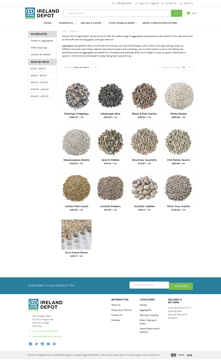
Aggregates (67, 28)
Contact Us (116, 318)
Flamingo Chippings (76, 119)
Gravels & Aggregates (42, 45)
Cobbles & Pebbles (41, 59)
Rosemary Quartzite (144, 165)
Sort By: (68, 72)
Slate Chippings (39, 52)
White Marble (178, 119)
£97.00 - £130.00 (39, 87)
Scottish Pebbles (110, 211)
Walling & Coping (92, 28)
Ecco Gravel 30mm (76, 257)
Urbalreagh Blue (110, 119)
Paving (49, 28)
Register (155, 3)
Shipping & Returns (121, 313)
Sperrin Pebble (110, 165)
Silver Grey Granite (178, 211)
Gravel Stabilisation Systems (159, 28)
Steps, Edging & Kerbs (123, 28)
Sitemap (115, 324)
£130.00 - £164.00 (40, 94)
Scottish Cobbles (144, 211)
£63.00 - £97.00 (39, 80)
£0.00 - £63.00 (38, 73)
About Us (116, 308)
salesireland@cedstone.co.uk (47, 340)
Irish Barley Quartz (178, 165)
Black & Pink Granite (144, 119)
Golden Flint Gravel (76, 211)
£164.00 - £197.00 (39, 101)
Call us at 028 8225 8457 (45, 335)
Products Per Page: (171, 72)
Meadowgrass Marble (76, 165)
